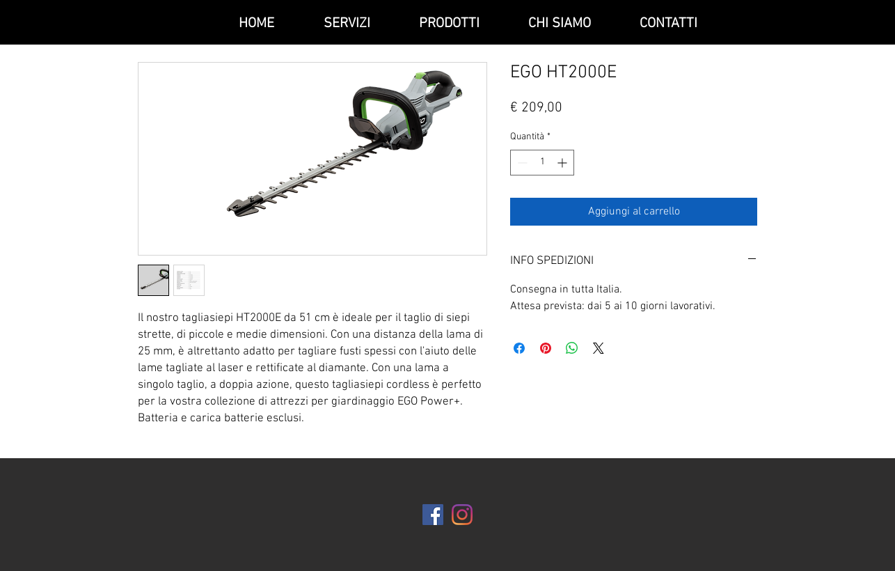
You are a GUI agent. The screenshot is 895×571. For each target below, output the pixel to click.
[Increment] (563, 162)
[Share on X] (598, 348)
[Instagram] (462, 514)
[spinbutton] (542, 162)
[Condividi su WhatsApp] (572, 348)
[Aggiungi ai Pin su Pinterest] (545, 348)
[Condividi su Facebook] (519, 348)
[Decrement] (521, 162)
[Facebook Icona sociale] (432, 514)
